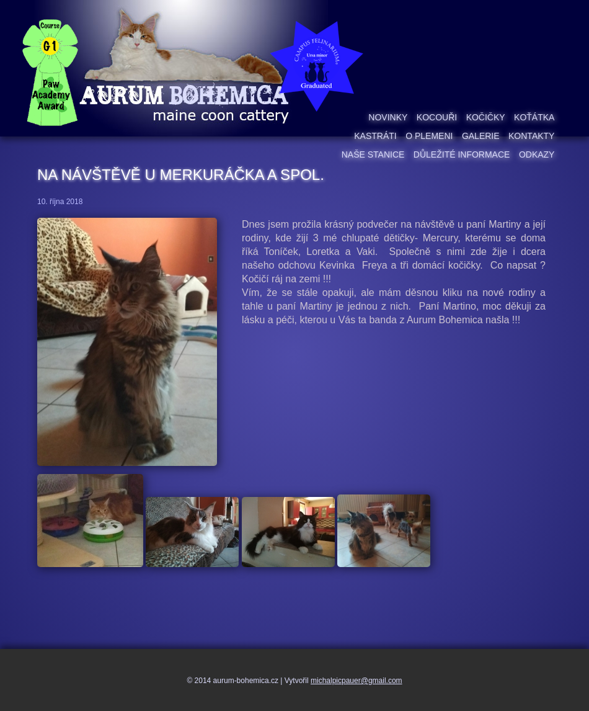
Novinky (387, 117)
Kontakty (531, 136)
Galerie (481, 136)
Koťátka (534, 117)
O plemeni (429, 136)
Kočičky (485, 117)
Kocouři (437, 117)
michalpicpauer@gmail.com (356, 680)
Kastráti (375, 136)
